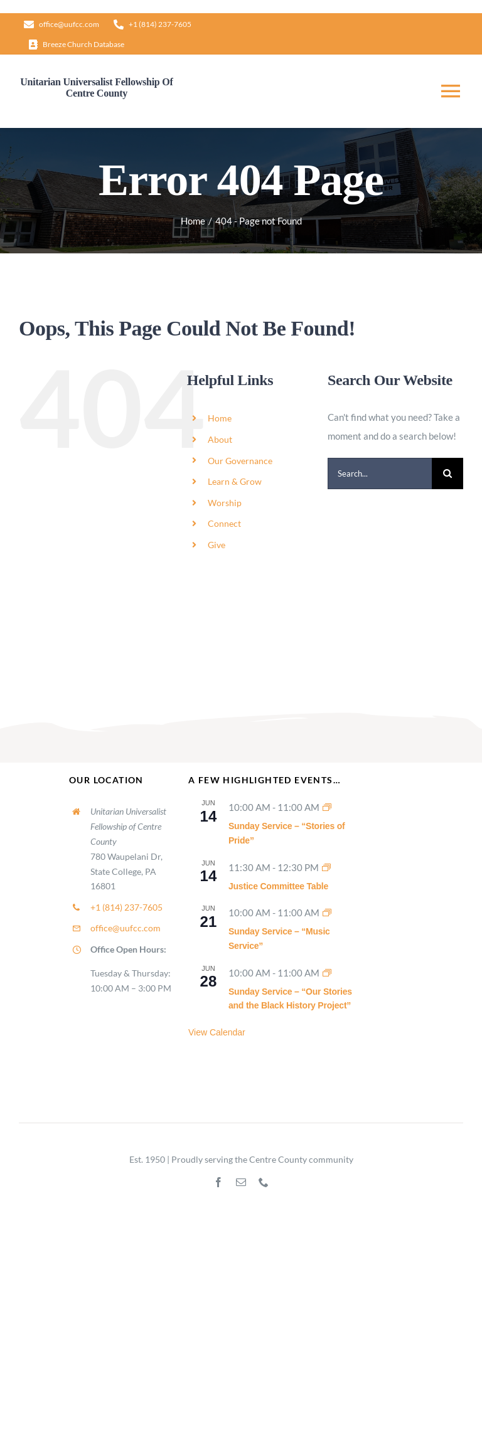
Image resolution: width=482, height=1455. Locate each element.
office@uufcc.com (125, 928)
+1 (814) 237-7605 (126, 907)
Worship (225, 502)
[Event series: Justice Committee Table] (326, 867)
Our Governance (240, 460)
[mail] (241, 1182)
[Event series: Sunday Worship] (327, 807)
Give (216, 544)
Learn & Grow (235, 481)
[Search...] (380, 473)
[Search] (447, 473)
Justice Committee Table (278, 886)
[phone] (264, 1182)
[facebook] (218, 1182)
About (220, 439)
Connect (224, 523)
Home (220, 418)
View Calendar (216, 1032)
